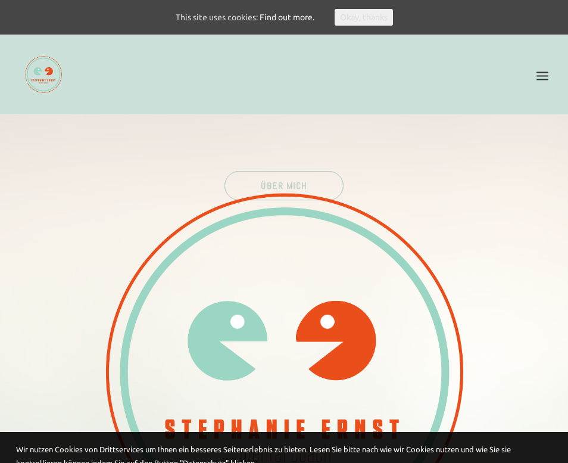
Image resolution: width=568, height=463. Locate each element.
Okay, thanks (364, 17)
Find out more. (287, 17)
